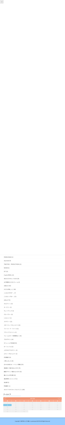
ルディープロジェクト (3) (10, 354)
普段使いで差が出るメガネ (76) (12, 368)
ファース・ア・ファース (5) (11, 329)
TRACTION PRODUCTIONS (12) (12, 264)
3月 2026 (32, 398)
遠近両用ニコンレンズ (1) (10, 379)
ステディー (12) (8, 321)
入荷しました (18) (8, 361)
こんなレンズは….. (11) (10, 296)
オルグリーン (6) (8, 304)
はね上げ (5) (7, 300)
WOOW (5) (6, 268)
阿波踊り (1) (7, 386)
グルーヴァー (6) (8, 314)
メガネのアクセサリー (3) (10, 350)
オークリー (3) (8, 307)
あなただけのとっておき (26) (11, 278)
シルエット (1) (8, 318)
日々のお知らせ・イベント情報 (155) (14, 364)
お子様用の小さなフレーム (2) (12, 282)
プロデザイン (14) (8, 339)
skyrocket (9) (7, 260)
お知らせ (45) (7, 286)
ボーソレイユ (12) (8, 346)
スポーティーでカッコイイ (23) (12, 325)
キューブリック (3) (9, 311)
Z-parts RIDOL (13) (9, 275)
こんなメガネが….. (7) (10, 293)
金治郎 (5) (6, 382)
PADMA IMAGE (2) (8, 257)
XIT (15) (6, 271)
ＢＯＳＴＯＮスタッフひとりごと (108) (14, 389)
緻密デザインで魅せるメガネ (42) (13, 371)
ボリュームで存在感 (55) (10, 343)
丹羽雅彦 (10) (7, 357)
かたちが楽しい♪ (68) (10, 289)
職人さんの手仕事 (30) (10, 375)
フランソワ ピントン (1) (10, 332)
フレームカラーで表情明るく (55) (13, 336)
